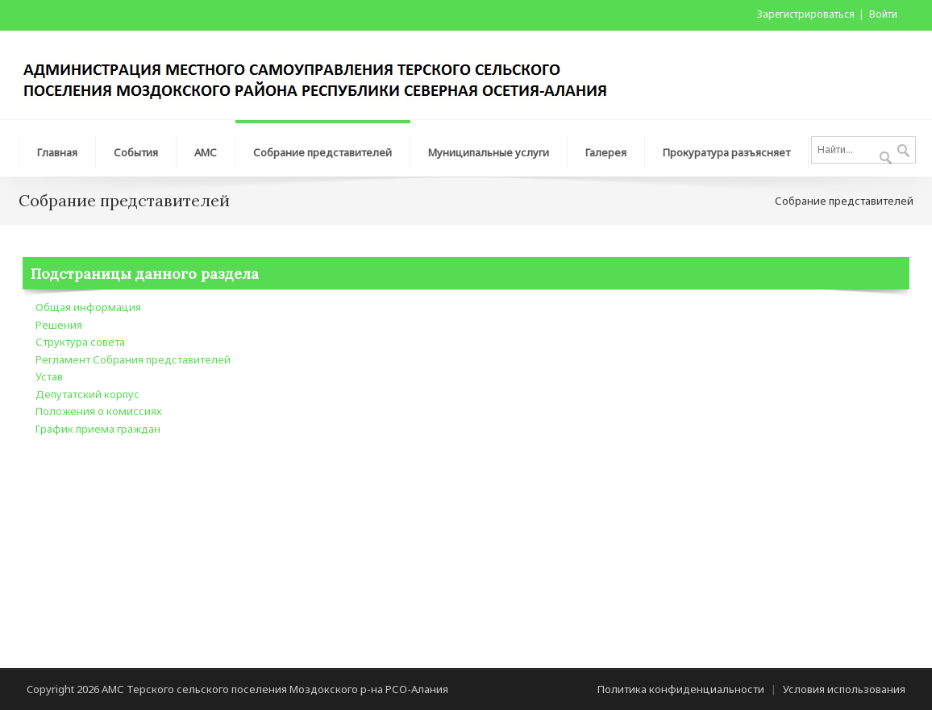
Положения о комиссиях (98, 411)
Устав (49, 376)
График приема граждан (97, 428)
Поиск (903, 151)
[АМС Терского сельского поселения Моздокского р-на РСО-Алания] (324, 73)
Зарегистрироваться (806, 14)
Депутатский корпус (87, 394)
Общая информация (88, 307)
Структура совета (80, 341)
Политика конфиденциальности (680, 689)
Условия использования (844, 689)
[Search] (863, 150)
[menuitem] (57, 148)
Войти (883, 14)
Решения (58, 325)
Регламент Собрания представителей (133, 359)
